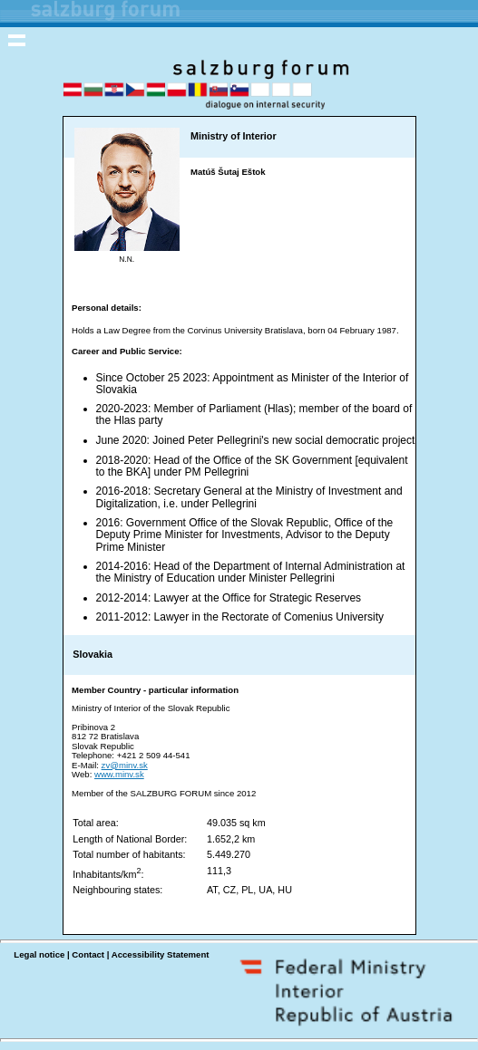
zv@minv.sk (125, 765)
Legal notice (39, 954)
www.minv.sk (119, 774)
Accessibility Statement (161, 954)
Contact (88, 954)
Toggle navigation (17, 40)
